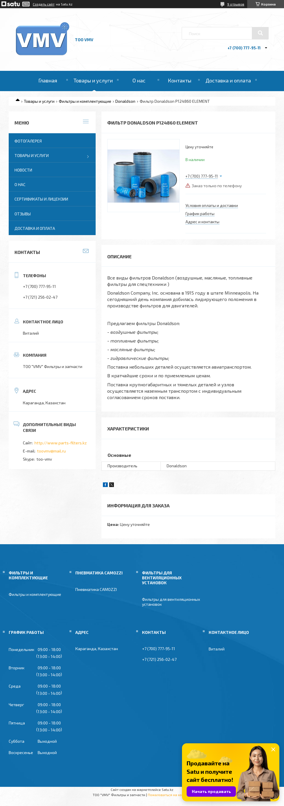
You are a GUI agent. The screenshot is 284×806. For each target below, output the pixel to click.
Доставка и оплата (228, 80)
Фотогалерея (28, 140)
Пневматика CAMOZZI (96, 589)
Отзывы (22, 213)
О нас (138, 80)
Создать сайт (43, 4)
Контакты (179, 80)
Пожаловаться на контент (169, 795)
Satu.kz (167, 789)
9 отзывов (235, 4)
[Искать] (260, 33)
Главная (47, 80)
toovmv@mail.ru (51, 450)
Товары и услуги (93, 80)
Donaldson (125, 101)
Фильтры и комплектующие (85, 101)
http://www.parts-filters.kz (60, 442)
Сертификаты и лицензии (41, 198)
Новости (23, 169)
